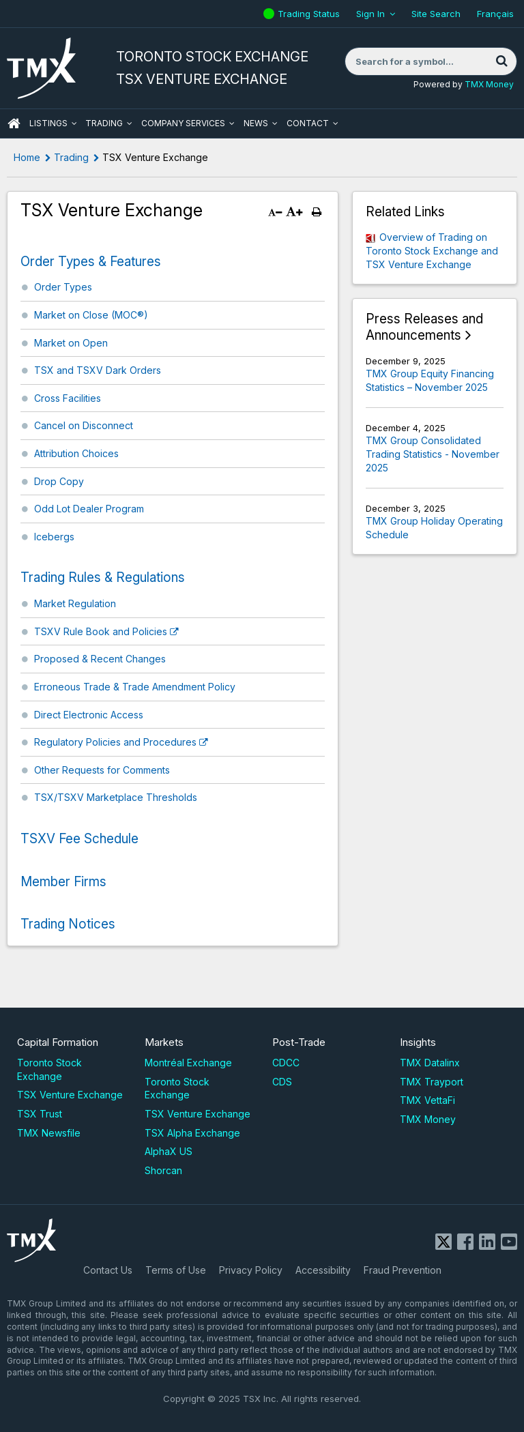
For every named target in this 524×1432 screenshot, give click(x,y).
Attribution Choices (76, 453)
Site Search (436, 13)
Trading (104, 123)
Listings (48, 123)
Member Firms (63, 882)
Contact (308, 123)
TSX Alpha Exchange (192, 1133)
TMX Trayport (431, 1081)
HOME (13, 123)
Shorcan (163, 1170)
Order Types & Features (90, 261)
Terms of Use (175, 1270)
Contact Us (107, 1270)
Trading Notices (67, 924)
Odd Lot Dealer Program (89, 508)
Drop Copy (59, 481)
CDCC (286, 1062)
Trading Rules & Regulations (102, 577)
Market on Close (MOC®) (91, 315)
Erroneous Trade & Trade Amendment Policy (134, 686)
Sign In (370, 13)
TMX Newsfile (49, 1133)
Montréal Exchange (188, 1062)
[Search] (501, 61)
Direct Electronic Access (88, 714)
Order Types (63, 287)
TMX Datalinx (430, 1062)
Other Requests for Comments (102, 770)
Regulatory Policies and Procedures (115, 742)
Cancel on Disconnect (83, 425)
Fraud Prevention (402, 1270)
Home (27, 157)
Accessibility (323, 1270)
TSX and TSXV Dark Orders (97, 370)
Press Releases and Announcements (424, 327)
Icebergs (54, 536)
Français (495, 13)
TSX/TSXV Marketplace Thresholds (115, 797)
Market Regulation (75, 603)
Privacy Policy (250, 1270)
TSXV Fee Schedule (79, 839)
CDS (282, 1081)
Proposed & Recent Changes (100, 658)
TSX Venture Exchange (70, 1094)
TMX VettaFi (427, 1100)
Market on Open (71, 343)
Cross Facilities (67, 398)
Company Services (183, 123)
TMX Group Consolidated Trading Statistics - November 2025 (432, 454)
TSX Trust (39, 1114)
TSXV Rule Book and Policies (100, 631)
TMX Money (489, 84)
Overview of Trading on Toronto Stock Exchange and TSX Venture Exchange (432, 250)
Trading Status (310, 13)
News (256, 123)
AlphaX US (168, 1151)
